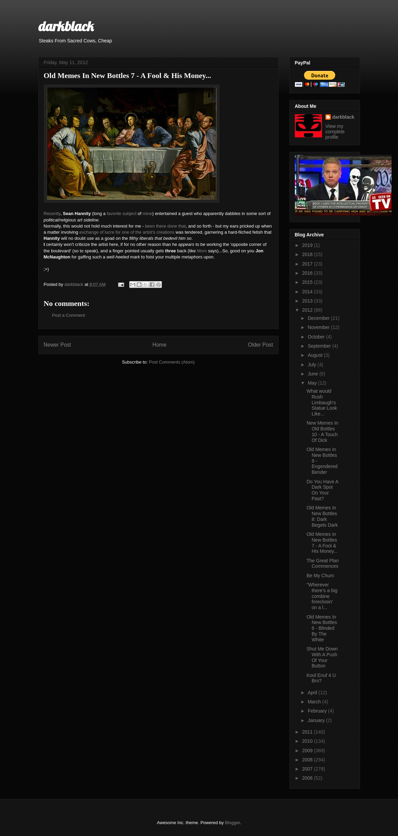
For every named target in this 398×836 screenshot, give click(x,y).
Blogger (232, 822)
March (315, 701)
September (320, 346)
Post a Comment (68, 315)
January (317, 720)
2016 (308, 273)
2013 (308, 301)
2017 (308, 264)
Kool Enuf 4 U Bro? (321, 678)
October (317, 336)
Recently (52, 213)
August (316, 355)
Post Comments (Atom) (172, 362)
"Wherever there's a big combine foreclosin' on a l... (321, 596)
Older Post (260, 345)
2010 (308, 741)
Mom (202, 250)
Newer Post (57, 345)
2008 (308, 759)
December (319, 318)
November (319, 327)
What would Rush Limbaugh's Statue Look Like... (321, 402)
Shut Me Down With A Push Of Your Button (322, 657)
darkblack (66, 26)
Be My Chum (320, 575)
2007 (308, 769)
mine (147, 213)
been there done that (165, 226)
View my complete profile (335, 131)
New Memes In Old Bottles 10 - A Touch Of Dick (322, 431)
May (313, 383)
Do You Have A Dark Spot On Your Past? (322, 490)
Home (159, 345)
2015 (308, 282)
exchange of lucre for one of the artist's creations (126, 232)
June (313, 373)
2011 (308, 732)
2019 (308, 245)
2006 (308, 778)
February (318, 711)
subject (129, 213)
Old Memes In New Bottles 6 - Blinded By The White (321, 628)
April (313, 692)
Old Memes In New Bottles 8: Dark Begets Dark (322, 516)
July (313, 364)
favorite (114, 213)
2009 (308, 750)
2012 (308, 310)
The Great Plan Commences (322, 563)
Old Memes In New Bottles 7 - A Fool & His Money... (322, 542)
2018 (308, 254)
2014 (308, 291)
